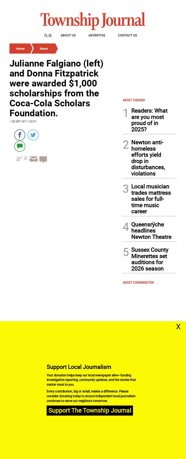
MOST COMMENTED (138, 282)
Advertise (96, 35)
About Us (68, 35)
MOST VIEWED (134, 100)
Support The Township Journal (89, 410)
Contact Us (127, 35)
